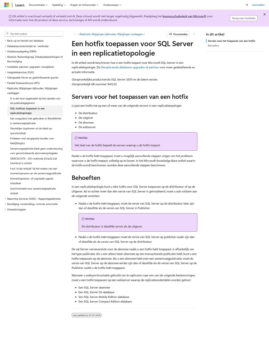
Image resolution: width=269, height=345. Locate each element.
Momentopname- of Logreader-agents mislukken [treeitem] (31, 181)
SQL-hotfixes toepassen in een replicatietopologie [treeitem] (27, 111)
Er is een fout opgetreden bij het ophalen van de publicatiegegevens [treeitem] (35, 101)
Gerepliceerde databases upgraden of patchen (130, 67)
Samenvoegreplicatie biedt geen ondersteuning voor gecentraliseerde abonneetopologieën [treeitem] (36, 151)
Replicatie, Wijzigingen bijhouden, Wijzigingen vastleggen (111, 34)
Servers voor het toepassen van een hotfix (231, 41)
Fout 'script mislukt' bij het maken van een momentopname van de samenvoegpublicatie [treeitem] (35, 171)
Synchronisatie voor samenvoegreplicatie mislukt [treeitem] (33, 191)
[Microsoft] (6, 5)
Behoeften (213, 45)
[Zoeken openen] (247, 5)
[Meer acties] (194, 34)
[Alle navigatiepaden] (75, 34)
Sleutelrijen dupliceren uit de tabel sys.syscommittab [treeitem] (31, 131)
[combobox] (33, 34)
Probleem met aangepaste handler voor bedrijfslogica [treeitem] (32, 141)
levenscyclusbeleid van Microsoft (184, 16)
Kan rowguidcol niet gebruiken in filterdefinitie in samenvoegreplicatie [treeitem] (35, 121)
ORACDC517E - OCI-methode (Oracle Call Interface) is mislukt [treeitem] (33, 161)
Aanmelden (258, 5)
